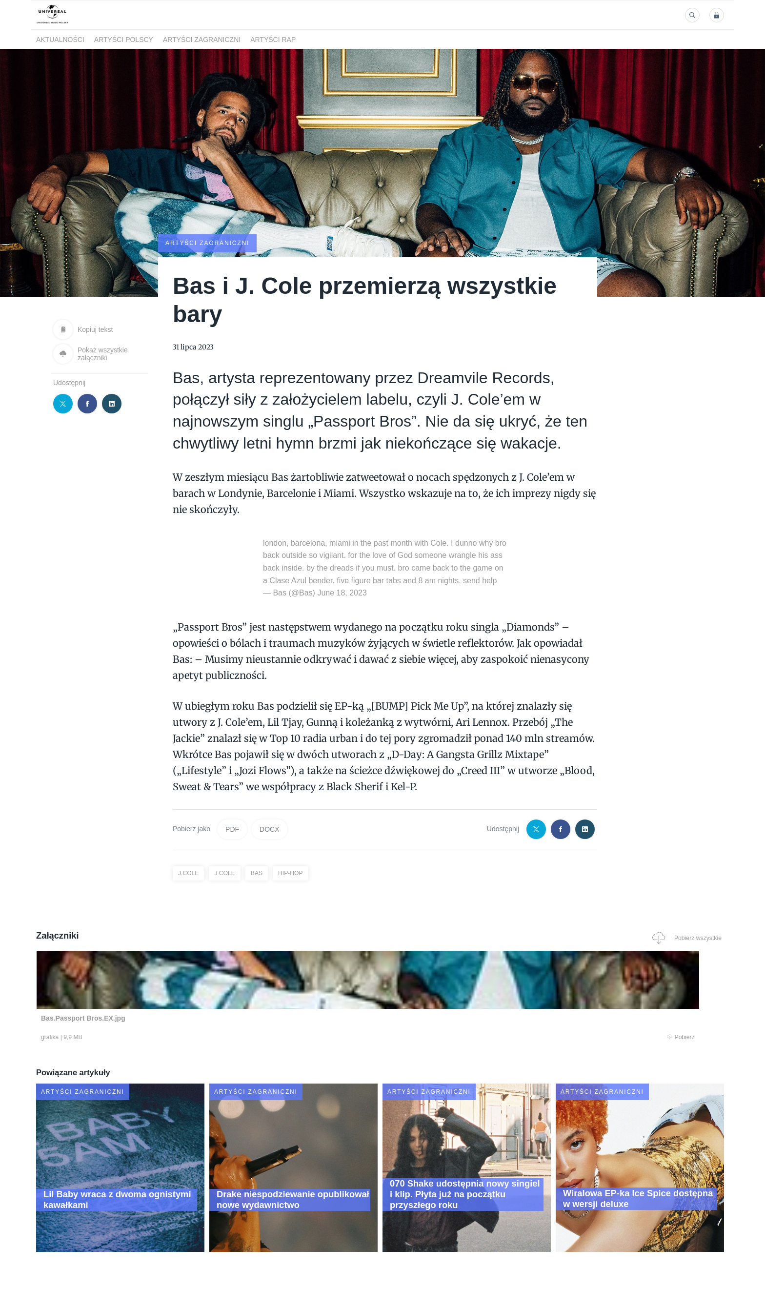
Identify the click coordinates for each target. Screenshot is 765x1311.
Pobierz (184, 1038)
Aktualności (60, 39)
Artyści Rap (273, 39)
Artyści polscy (123, 39)
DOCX (269, 828)
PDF (232, 828)
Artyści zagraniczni (202, 39)
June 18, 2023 (341, 592)
